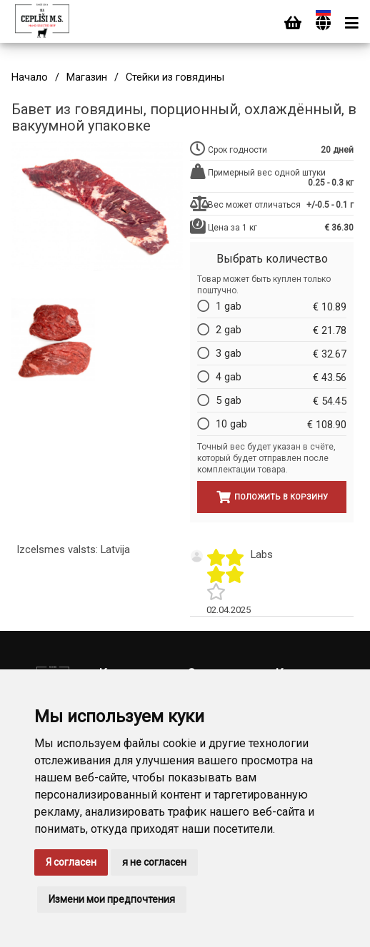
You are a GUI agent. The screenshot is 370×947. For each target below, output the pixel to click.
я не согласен (154, 862)
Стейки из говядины (175, 77)
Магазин (86, 77)
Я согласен (71, 862)
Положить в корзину (272, 497)
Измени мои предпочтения (112, 899)
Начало (29, 77)
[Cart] (292, 23)
